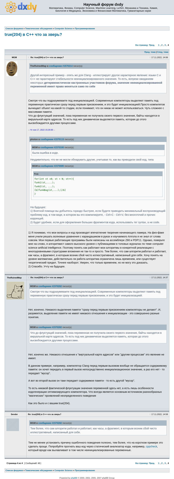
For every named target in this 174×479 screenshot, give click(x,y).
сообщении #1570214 (61, 66)
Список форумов (14, 470)
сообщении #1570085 (52, 166)
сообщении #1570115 (52, 139)
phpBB (74, 478)
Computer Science (64, 470)
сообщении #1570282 (50, 286)
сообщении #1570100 (52, 147)
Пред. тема (149, 52)
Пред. (152, 45)
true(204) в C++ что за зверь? (33, 34)
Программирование (85, 470)
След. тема (162, 52)
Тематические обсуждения (38, 470)
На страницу (141, 45)
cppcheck (151, 446)
